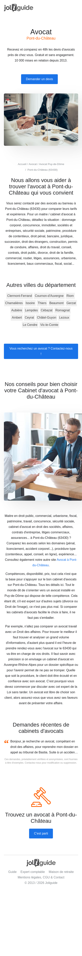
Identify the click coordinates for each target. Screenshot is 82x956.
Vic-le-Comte (49, 324)
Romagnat (62, 310)
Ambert (17, 317)
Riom (70, 295)
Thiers (42, 303)
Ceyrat (29, 317)
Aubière (16, 310)
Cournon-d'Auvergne (49, 295)
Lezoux (64, 317)
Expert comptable (32, 872)
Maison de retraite (61, 872)
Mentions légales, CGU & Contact (41, 877)
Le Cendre (30, 324)
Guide (12, 872)
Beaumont (56, 303)
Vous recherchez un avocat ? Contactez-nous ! (41, 351)
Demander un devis (39, 79)
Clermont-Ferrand (19, 295)
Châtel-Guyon (46, 317)
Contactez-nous (33, 762)
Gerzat (71, 303)
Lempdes (31, 310)
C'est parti (41, 833)
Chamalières (14, 303)
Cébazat (47, 310)
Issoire (30, 303)
